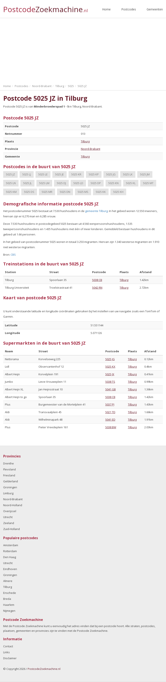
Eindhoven (10, 569)
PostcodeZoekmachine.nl (44, 669)
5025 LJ (26, 174)
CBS (13, 254)
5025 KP (94, 174)
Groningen (10, 487)
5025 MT (148, 183)
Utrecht (8, 517)
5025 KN (113, 183)
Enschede (9, 593)
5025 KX (110, 366)
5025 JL (27, 183)
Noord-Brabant (90, 149)
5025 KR (76, 174)
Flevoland (9, 469)
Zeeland (8, 523)
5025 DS (29, 192)
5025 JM (145, 174)
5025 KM (11, 192)
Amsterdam (10, 545)
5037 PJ (109, 404)
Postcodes (128, 9)
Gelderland (10, 481)
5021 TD (110, 412)
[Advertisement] (83, 50)
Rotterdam (10, 551)
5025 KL (131, 183)
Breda (7, 599)
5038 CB (97, 280)
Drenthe (8, 463)
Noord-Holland (12, 505)
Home (106, 9)
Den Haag (9, 557)
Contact (8, 646)
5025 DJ (61, 183)
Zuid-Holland (11, 529)
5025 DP (96, 183)
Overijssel (9, 511)
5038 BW (110, 427)
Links (6, 652)
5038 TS (110, 382)
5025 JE (59, 174)
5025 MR (47, 192)
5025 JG (111, 174)
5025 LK (128, 174)
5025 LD (78, 183)
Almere (7, 581)
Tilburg (85, 141)
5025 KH (118, 192)
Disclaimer (10, 658)
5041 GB (110, 389)
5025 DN (65, 192)
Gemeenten (155, 9)
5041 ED (110, 419)
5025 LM (44, 183)
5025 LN (11, 183)
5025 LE (43, 174)
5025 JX (109, 374)
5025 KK (101, 192)
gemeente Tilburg (96, 211)
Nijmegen (9, 611)
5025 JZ (10, 174)
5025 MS (83, 192)
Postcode (45, 7)
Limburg (8, 493)
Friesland (9, 475)
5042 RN (97, 287)
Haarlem (8, 605)
